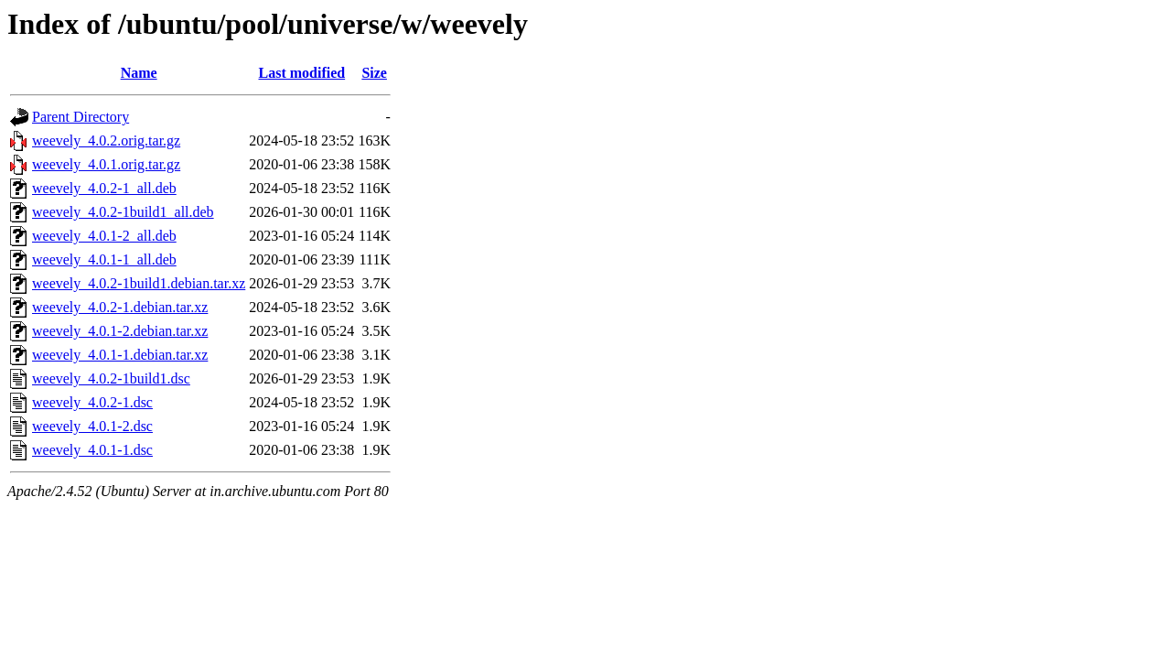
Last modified (301, 73)
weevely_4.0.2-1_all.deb (104, 188)
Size (374, 73)
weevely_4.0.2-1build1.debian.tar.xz (138, 283)
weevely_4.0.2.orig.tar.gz (106, 140)
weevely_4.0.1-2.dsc (92, 426)
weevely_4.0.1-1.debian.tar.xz (120, 354)
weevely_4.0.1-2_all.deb (104, 235)
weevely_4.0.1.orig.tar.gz (106, 164)
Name (139, 73)
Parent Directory (80, 116)
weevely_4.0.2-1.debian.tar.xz (120, 307)
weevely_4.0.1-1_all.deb (104, 259)
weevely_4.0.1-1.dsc (92, 450)
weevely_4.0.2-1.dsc (92, 402)
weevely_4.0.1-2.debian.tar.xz (120, 331)
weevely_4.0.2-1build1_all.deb (123, 212)
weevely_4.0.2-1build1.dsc (111, 378)
